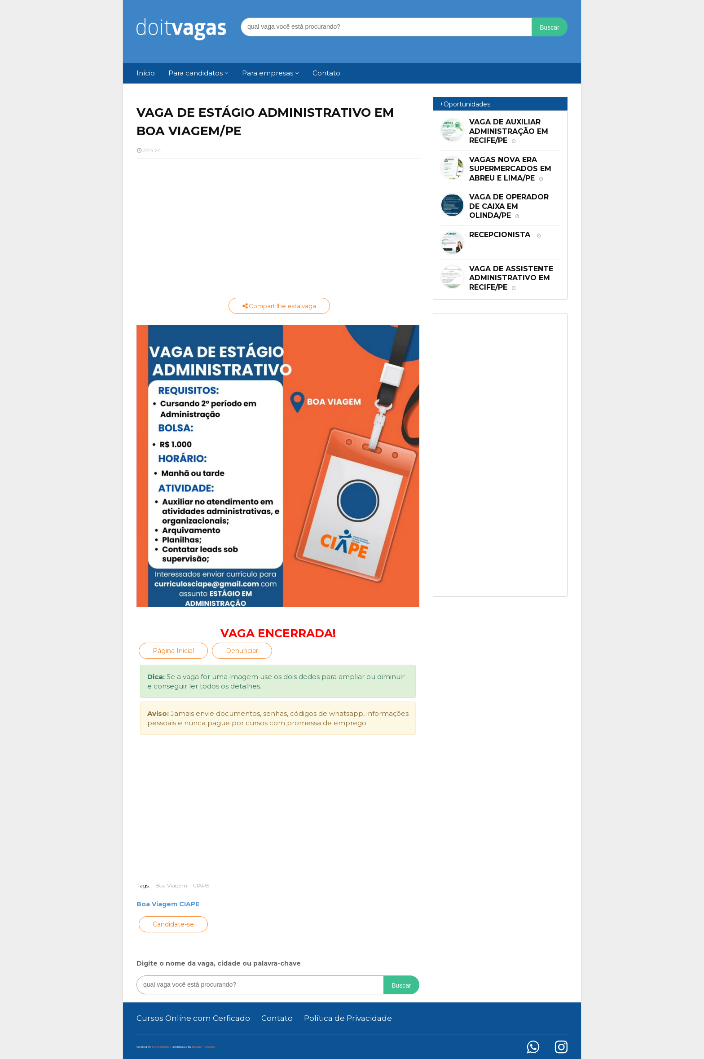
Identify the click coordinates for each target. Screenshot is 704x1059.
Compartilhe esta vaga (279, 305)
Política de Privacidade (348, 1018)
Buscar (549, 27)
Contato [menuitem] (326, 73)
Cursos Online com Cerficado (193, 1018)
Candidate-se (173, 924)
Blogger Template (203, 1047)
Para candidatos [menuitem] (195, 73)
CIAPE (201, 885)
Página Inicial (173, 651)
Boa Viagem (171, 885)
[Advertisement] (277, 230)
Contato (277, 1018)
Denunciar (242, 651)
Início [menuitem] (145, 73)
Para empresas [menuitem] (267, 73)
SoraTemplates (161, 1047)
